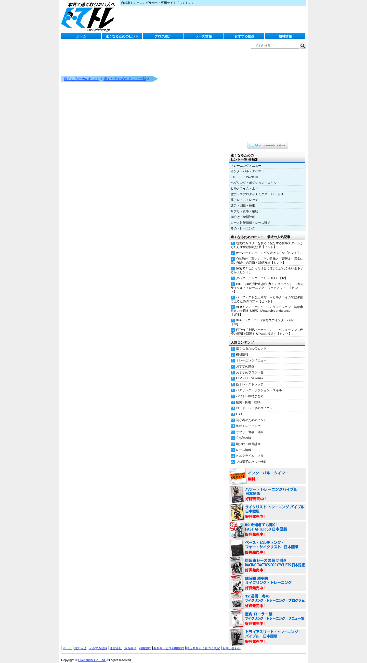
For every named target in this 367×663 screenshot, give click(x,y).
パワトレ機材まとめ (250, 391)
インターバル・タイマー (247, 166)
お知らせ (80, 643)
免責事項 (130, 643)
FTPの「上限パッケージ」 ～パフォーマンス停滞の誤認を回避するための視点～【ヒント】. (267, 326)
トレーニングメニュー (246, 160)
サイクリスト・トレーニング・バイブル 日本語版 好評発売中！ (267, 507)
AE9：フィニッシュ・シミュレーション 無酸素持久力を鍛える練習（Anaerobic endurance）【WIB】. (267, 305)
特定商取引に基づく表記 (203, 643)
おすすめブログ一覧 (250, 367)
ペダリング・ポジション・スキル (254, 177)
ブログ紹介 (162, 36)
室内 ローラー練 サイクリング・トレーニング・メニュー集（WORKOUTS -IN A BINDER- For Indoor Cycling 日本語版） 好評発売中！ (267, 614)
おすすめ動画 (244, 36)
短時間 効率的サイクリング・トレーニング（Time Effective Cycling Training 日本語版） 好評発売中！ (267, 578)
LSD (239, 409)
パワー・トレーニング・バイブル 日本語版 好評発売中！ (267, 489)
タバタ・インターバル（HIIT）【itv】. (262, 273)
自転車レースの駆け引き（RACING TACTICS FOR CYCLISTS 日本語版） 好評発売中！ (267, 560)
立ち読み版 (243, 433)
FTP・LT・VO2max (244, 172)
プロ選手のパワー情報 (251, 457)
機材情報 (285, 36)
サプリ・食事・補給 (244, 206)
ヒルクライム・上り (244, 183)
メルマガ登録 (98, 643)
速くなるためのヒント (122, 36)
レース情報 (203, 36)
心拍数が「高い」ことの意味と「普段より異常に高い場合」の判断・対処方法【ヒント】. (267, 255)
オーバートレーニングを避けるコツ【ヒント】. (268, 248)
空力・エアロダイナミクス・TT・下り (257, 189)
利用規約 (145, 643)
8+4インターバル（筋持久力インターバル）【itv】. (263, 317)
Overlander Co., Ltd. (92, 655)
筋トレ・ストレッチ (244, 195)
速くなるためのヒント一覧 (124, 74)
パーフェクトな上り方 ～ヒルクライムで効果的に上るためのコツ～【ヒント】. (267, 294)
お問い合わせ (231, 643)
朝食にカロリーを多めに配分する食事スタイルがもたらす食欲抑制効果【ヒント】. (267, 240)
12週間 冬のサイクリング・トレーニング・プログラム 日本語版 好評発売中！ (267, 596)
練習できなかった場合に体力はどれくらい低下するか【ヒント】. (267, 265)
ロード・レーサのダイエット (256, 403)
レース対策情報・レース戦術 (250, 217)
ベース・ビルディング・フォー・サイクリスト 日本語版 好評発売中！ (267, 543)
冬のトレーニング (243, 223)
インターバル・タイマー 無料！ (267, 471)
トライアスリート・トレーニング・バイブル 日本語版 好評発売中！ (267, 632)
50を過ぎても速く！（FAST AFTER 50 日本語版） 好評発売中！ (267, 525)
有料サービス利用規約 (168, 643)
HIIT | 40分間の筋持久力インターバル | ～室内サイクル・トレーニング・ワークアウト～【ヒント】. (267, 282)
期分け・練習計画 (243, 212)
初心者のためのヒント (251, 415)
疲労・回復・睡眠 (243, 200)
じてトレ (89, 16)
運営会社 (116, 643)
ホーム (81, 36)
